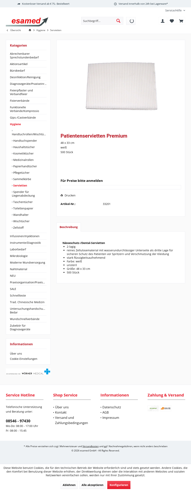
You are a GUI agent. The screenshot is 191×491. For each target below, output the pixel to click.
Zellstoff (18, 227)
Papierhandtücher (24, 166)
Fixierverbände (19, 100)
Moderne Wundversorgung (27, 262)
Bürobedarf (17, 70)
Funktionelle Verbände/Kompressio (24, 109)
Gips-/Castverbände (23, 117)
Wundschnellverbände (25, 319)
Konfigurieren (119, 485)
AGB (105, 412)
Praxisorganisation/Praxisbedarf (28, 282)
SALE (13, 289)
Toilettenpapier (22, 208)
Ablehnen (69, 485)
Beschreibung (69, 227)
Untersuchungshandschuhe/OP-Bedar (28, 310)
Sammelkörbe (21, 179)
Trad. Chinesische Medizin (27, 302)
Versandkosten (91, 446)
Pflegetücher (21, 172)
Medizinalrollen (23, 160)
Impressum (110, 418)
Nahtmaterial (18, 269)
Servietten (19, 185)
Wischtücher (21, 221)
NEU (13, 276)
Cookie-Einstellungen (23, 359)
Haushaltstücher (23, 147)
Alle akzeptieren (92, 485)
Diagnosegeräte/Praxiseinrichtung (28, 84)
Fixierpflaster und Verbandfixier (21, 92)
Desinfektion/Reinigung (25, 77)
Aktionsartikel (19, 64)
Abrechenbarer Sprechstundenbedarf (24, 55)
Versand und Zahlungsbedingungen (71, 420)
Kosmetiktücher (23, 153)
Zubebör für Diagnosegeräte (20, 327)
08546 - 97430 (18, 420)
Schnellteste (18, 295)
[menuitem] (173, 10)
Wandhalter (20, 215)
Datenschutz (111, 407)
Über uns (16, 353)
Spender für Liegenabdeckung (23, 193)
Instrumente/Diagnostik (25, 243)
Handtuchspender (24, 140)
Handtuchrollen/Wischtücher (29, 134)
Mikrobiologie (19, 256)
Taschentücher (22, 202)
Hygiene (15, 124)
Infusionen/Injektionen (25, 236)
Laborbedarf (18, 249)
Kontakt (61, 412)
